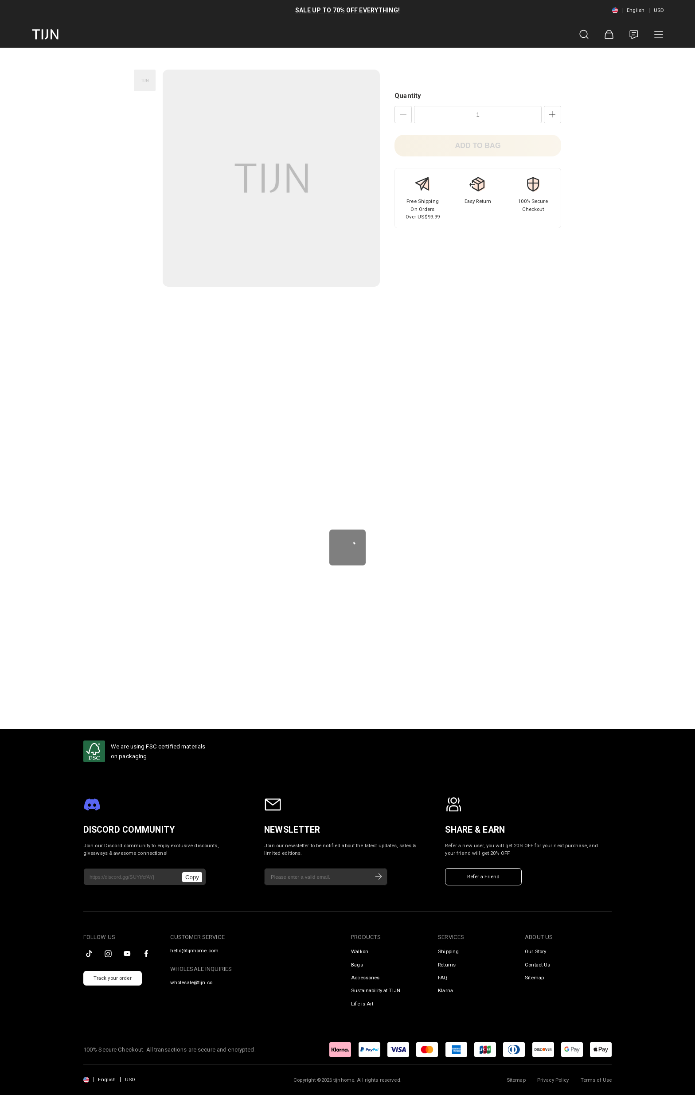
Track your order (113, 978)
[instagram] (108, 953)
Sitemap (534, 977)
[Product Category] (658, 34)
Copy (192, 877)
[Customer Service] (634, 34)
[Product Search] (584, 34)
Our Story (535, 951)
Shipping (448, 951)
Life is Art (362, 1004)
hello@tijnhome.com (194, 951)
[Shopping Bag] (609, 34)
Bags (357, 965)
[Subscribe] (378, 877)
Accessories (365, 977)
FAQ (442, 977)
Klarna (445, 990)
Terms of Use (596, 1080)
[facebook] (146, 953)
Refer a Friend (483, 876)
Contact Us (537, 965)
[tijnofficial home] (45, 34)
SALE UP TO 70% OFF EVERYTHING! (347, 10)
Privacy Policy (553, 1080)
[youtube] (127, 953)
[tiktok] (89, 953)
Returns (447, 965)
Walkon (359, 951)
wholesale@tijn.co (191, 983)
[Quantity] (477, 114)
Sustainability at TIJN (375, 990)
